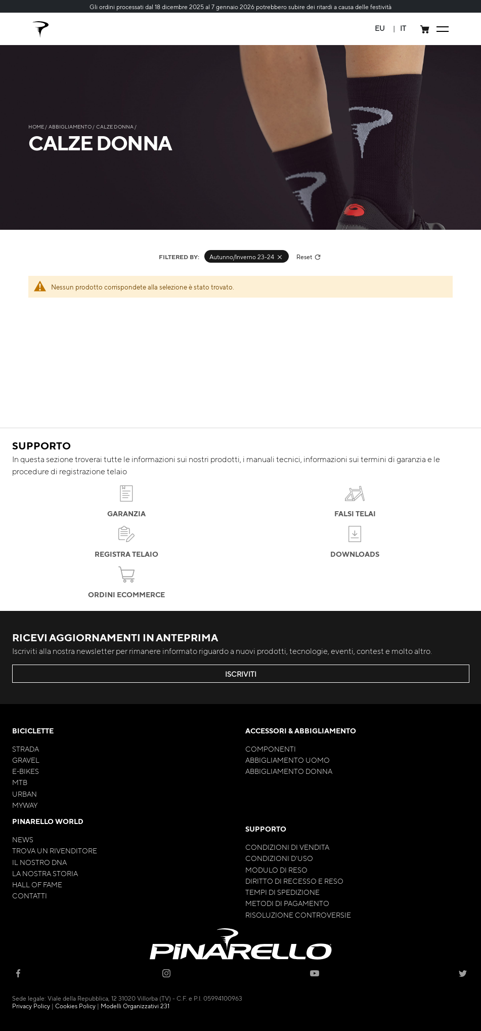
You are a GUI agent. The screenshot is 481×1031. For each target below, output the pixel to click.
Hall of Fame (37, 884)
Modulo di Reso (276, 869)
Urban (24, 793)
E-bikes (25, 770)
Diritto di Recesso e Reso (294, 880)
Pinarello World (47, 821)
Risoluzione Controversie (298, 914)
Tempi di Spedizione (282, 891)
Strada (25, 748)
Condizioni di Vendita (287, 846)
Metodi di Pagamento (287, 903)
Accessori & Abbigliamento (300, 730)
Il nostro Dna (39, 862)
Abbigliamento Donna (288, 770)
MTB (19, 782)
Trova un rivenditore (54, 850)
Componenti (270, 748)
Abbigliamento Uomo (287, 759)
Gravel (25, 759)
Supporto (265, 829)
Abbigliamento (71, 126)
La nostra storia (45, 873)
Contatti (29, 895)
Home (36, 126)
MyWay (24, 804)
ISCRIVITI (240, 673)
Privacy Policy (31, 1006)
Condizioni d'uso (279, 857)
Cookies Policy (75, 1006)
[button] (380, 28)
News (22, 839)
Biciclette (33, 730)
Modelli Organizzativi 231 (135, 1006)
